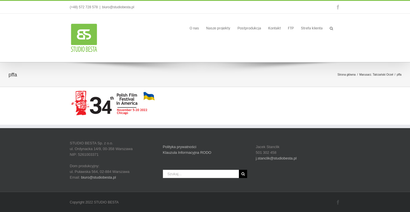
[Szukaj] (243, 174)
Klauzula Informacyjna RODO (187, 152)
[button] (331, 28)
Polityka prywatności (179, 147)
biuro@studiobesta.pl (118, 7)
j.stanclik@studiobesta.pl (276, 158)
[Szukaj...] (201, 174)
